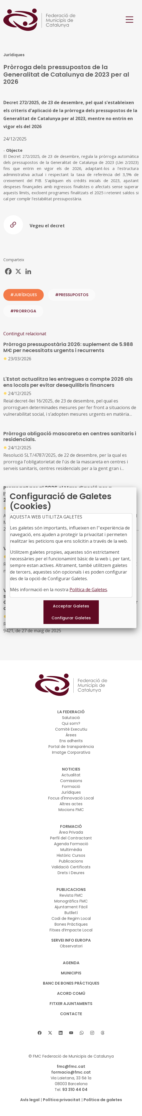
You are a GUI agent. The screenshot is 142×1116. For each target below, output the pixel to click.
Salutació (71, 717)
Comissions (71, 780)
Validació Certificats (71, 867)
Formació (71, 786)
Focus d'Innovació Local (71, 798)
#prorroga (23, 311)
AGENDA (71, 963)
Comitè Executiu (71, 729)
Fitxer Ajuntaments (71, 1003)
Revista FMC (71, 895)
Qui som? (71, 723)
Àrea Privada (71, 832)
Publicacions (71, 861)
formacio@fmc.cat (71, 1072)
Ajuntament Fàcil (71, 907)
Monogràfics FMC (71, 901)
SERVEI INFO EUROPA (71, 940)
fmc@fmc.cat (71, 1066)
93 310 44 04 (74, 1089)
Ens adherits (71, 741)
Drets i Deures (71, 872)
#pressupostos (71, 295)
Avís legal (30, 1100)
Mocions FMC (71, 809)
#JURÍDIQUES (23, 295)
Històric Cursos (71, 855)
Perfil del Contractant (71, 838)
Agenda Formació (71, 844)
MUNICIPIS (71, 973)
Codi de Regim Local (71, 918)
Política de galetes (103, 1100)
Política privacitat (61, 1100)
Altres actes (71, 804)
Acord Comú (71, 993)
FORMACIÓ (71, 826)
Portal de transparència (71, 746)
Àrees (71, 735)
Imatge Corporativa (71, 752)
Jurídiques (71, 792)
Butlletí (71, 912)
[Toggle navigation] (129, 20)
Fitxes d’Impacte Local (71, 930)
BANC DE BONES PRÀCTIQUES (71, 983)
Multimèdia (71, 849)
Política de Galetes (88, 590)
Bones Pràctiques (71, 924)
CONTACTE (71, 1014)
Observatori (71, 946)
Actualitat (71, 775)
